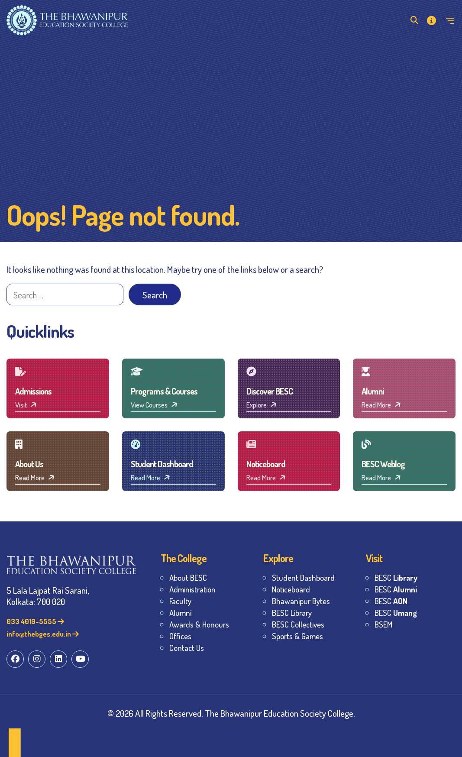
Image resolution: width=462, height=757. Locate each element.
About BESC (188, 577)
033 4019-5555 (35, 621)
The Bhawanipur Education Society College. (280, 713)
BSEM (383, 624)
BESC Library (292, 613)
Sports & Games (297, 636)
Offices (180, 636)
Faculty (180, 601)
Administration (192, 589)
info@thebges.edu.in (42, 633)
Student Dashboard (303, 577)
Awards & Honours (199, 624)
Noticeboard (291, 589)
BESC (396, 577)
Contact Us (186, 648)
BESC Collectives (298, 624)
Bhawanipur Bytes (301, 601)
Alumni (180, 613)
